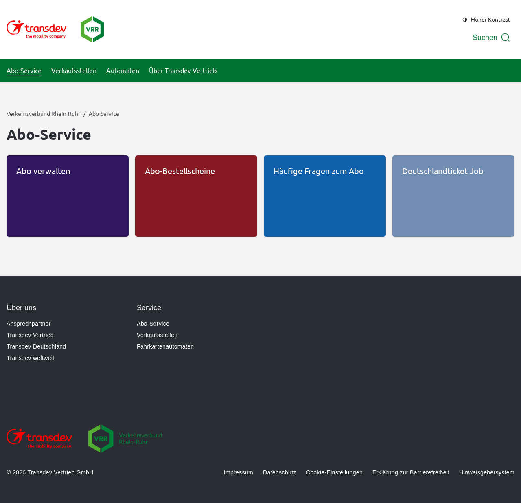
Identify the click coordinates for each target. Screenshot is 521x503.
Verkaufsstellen (157, 335)
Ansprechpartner (29, 323)
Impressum (238, 472)
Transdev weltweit (30, 358)
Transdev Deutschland (36, 346)
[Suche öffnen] (491, 37)
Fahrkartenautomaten (165, 346)
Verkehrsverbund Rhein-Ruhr (43, 113)
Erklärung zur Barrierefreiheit (410, 472)
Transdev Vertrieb (30, 335)
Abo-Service (153, 323)
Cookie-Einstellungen (334, 472)
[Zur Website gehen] (39, 444)
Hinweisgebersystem (487, 472)
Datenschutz (279, 472)
